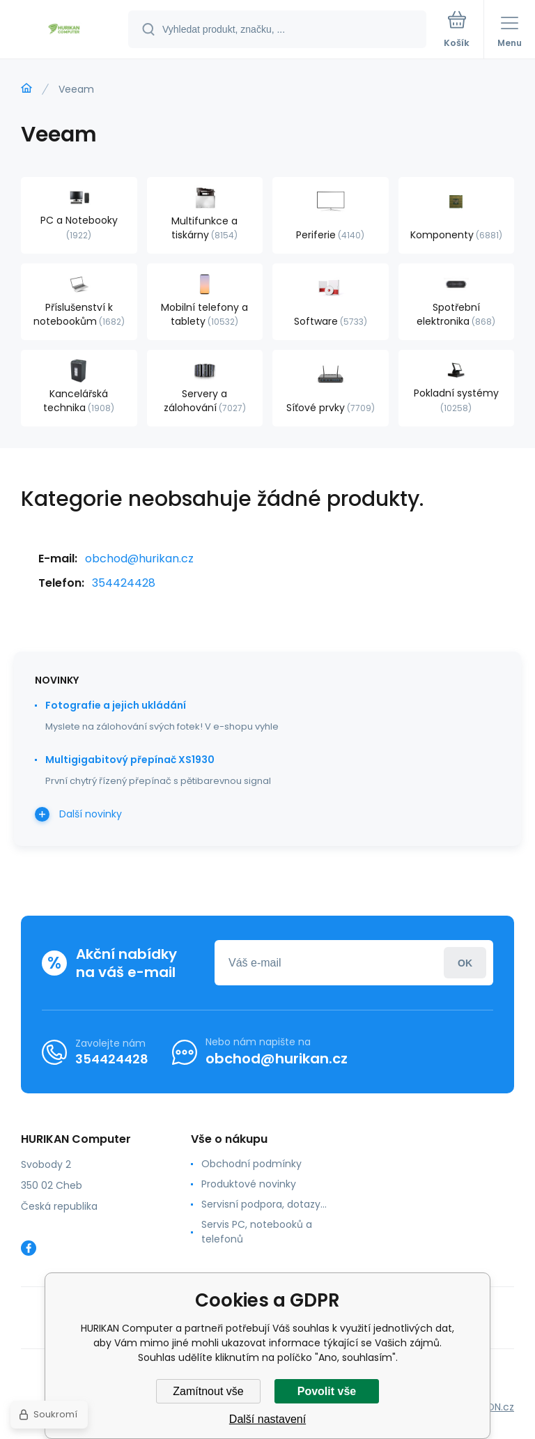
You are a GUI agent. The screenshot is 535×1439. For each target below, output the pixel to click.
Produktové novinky (248, 1184)
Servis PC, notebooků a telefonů (256, 1231)
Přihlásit (465, 962)
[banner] (65, 30)
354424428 (123, 583)
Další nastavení (267, 1419)
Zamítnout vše (208, 1391)
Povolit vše (326, 1391)
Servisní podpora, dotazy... (264, 1204)
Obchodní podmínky (251, 1164)
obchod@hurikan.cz (139, 559)
